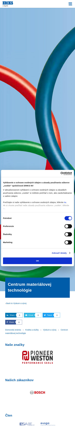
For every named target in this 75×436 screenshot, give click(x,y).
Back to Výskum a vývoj (16, 303)
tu (65, 202)
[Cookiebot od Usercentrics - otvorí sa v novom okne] (60, 173)
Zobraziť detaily (59, 253)
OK (37, 261)
